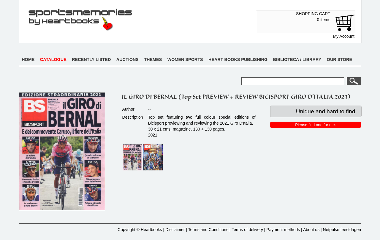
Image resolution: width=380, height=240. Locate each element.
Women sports (185, 59)
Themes (153, 59)
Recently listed (91, 59)
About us (311, 229)
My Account (343, 36)
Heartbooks (151, 229)
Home (28, 59)
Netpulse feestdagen (342, 229)
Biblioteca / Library (297, 59)
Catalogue (53, 59)
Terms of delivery (247, 229)
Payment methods (283, 229)
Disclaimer (175, 229)
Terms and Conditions (208, 229)
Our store (339, 59)
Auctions (127, 59)
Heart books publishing (237, 59)
